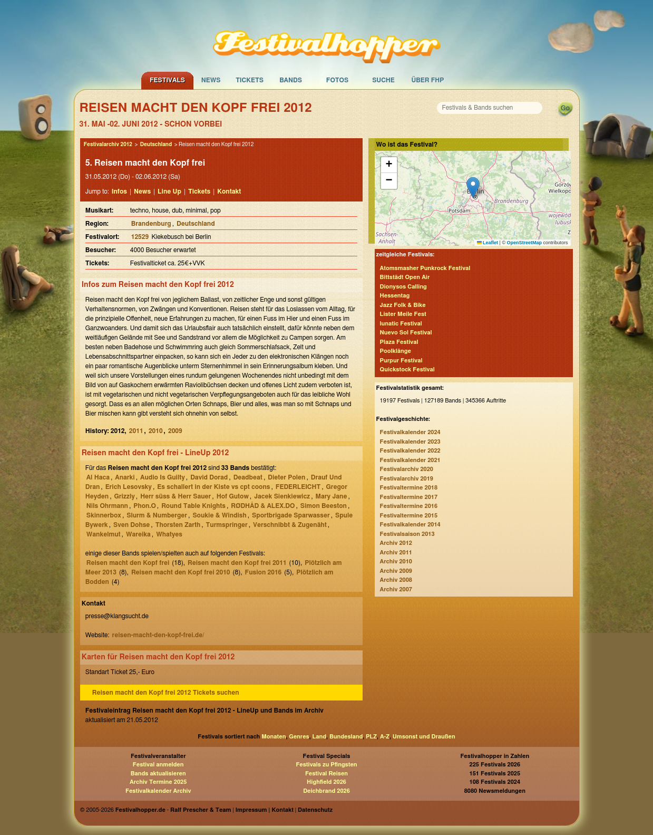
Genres (299, 737)
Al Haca (98, 477)
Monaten (273, 737)
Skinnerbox (103, 515)
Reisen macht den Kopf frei (128, 563)
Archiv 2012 (396, 543)
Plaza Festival (399, 342)
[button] (473, 187)
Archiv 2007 (396, 589)
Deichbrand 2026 (326, 791)
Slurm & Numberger (156, 515)
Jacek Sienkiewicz (282, 496)
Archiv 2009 (396, 571)
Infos (119, 191)
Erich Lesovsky (128, 487)
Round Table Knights (193, 506)
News (211, 80)
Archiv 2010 (396, 561)
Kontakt (229, 191)
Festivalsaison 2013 (407, 534)
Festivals (167, 80)
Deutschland (156, 144)
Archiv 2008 (396, 580)
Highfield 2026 (326, 782)
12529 (141, 237)
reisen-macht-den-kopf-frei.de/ (158, 635)
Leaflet (488, 242)
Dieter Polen (286, 477)
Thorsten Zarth (178, 525)
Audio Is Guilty (162, 477)
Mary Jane (331, 496)
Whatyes (169, 534)
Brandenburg (151, 223)
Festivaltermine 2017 (408, 497)
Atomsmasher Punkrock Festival (425, 268)
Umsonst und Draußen (424, 737)
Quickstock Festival (407, 369)
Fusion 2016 (263, 572)
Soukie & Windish (219, 515)
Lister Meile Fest (403, 314)
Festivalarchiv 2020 (406, 469)
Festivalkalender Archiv (158, 791)
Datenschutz (315, 810)
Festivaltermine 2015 (408, 516)
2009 (175, 431)
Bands (290, 80)
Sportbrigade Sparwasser (291, 515)
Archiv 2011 (396, 552)
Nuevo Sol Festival (406, 332)
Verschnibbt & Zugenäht (290, 525)
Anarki (124, 477)
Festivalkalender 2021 (410, 460)
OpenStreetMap (524, 242)
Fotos (337, 80)
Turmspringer (227, 525)
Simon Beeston (323, 506)
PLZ (371, 737)
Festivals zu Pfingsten (326, 764)
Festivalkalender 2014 (410, 524)
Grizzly (124, 496)
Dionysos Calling (403, 287)
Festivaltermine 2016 (408, 506)
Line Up (169, 191)
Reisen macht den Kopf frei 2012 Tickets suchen (165, 692)
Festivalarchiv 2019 (406, 479)
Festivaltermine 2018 (408, 488)
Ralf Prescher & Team (200, 810)
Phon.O (144, 506)
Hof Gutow (233, 496)
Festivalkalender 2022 (410, 451)
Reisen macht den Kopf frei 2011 (237, 563)
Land (320, 737)
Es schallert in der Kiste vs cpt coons (213, 487)
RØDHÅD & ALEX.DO (263, 506)
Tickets (250, 80)
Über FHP (428, 80)
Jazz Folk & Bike (403, 305)
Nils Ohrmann (107, 506)
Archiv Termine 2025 (158, 782)
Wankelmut (103, 534)
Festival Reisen (326, 773)
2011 (136, 431)
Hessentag (395, 296)
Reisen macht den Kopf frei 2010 (180, 572)
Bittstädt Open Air (405, 277)
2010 (156, 431)
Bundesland (346, 737)
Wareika (138, 534)
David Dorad (209, 477)
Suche (383, 80)
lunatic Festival (401, 324)
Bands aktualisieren (158, 773)
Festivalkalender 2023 (410, 442)
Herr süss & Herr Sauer (175, 496)
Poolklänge (395, 351)
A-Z (384, 737)
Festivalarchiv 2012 (108, 144)
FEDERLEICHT (298, 487)
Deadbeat (247, 477)
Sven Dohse (131, 525)
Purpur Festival (401, 360)
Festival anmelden (158, 764)
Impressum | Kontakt (265, 810)
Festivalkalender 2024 (410, 432)
